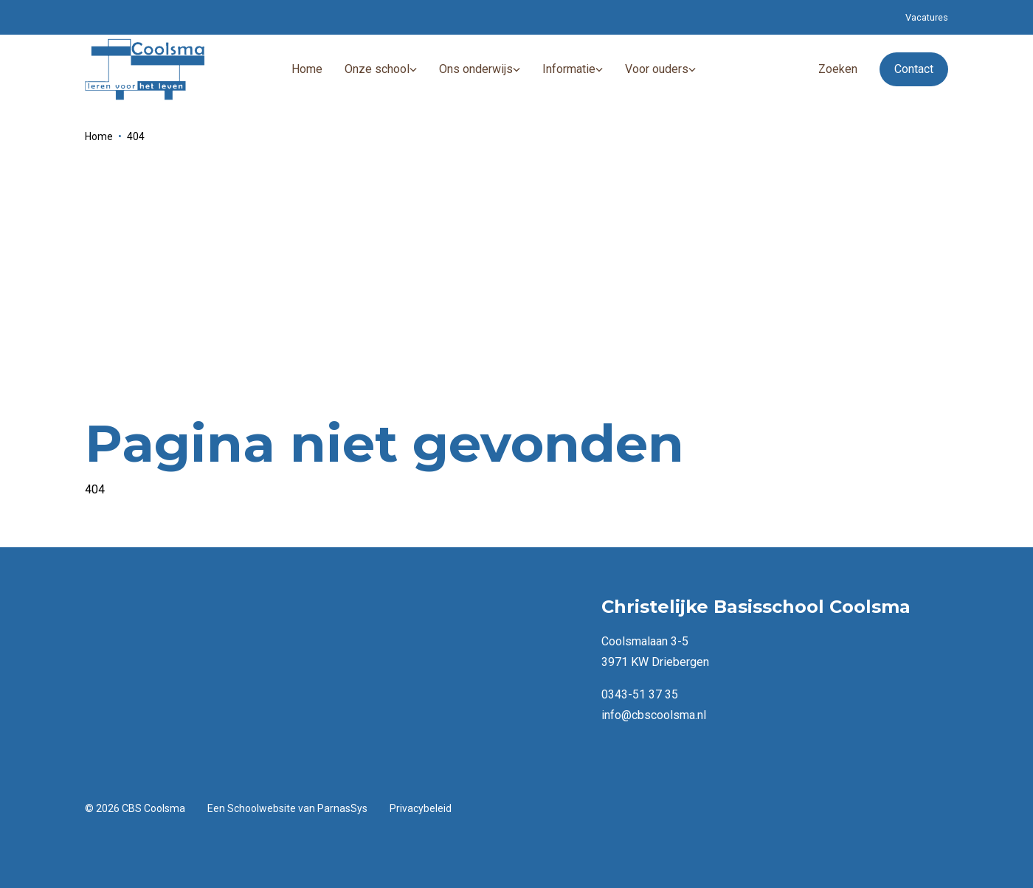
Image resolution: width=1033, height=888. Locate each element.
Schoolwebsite (261, 808)
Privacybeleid (421, 808)
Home (99, 136)
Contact (913, 69)
